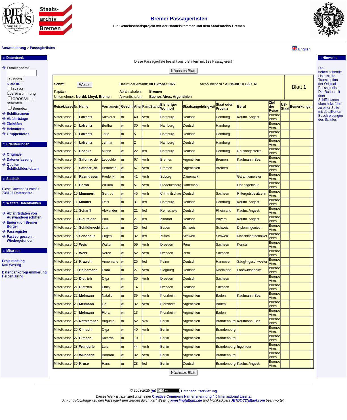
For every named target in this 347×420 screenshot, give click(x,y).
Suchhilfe (13, 84)
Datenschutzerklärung (199, 391)
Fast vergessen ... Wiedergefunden (21, 239)
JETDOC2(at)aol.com (248, 400)
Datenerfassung (20, 160)
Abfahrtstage (17, 119)
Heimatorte (16, 129)
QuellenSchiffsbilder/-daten (23, 167)
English (304, 49)
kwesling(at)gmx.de (186, 400)
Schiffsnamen (18, 114)
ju (153, 391)
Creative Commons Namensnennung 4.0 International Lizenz (201, 396)
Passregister (17, 232)
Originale (14, 154)
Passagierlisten (42, 48)
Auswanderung (13, 48)
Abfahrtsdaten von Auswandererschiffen (24, 215)
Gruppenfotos (18, 134)
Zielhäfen (14, 124)
